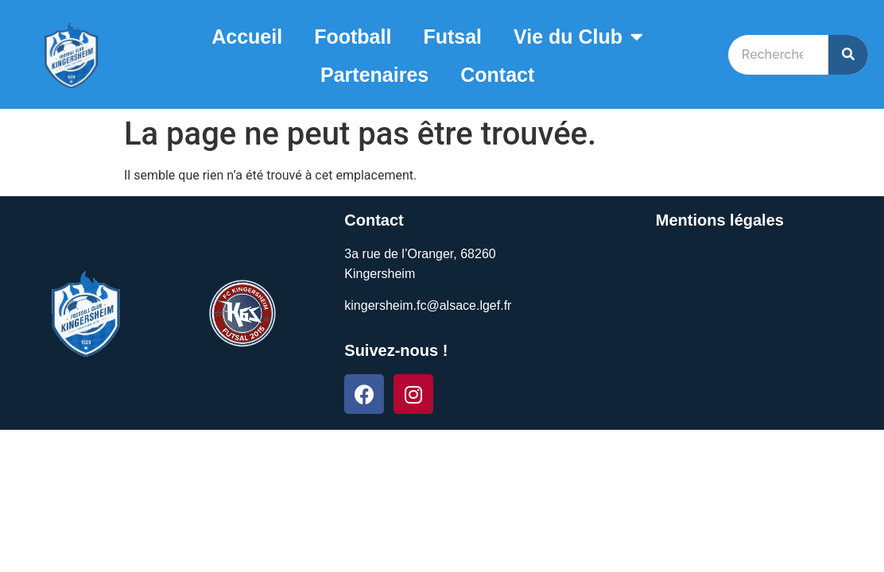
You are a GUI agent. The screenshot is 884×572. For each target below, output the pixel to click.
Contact (497, 75)
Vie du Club (578, 36)
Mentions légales (720, 220)
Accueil (246, 36)
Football (352, 36)
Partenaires (374, 75)
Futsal (452, 36)
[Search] (848, 55)
